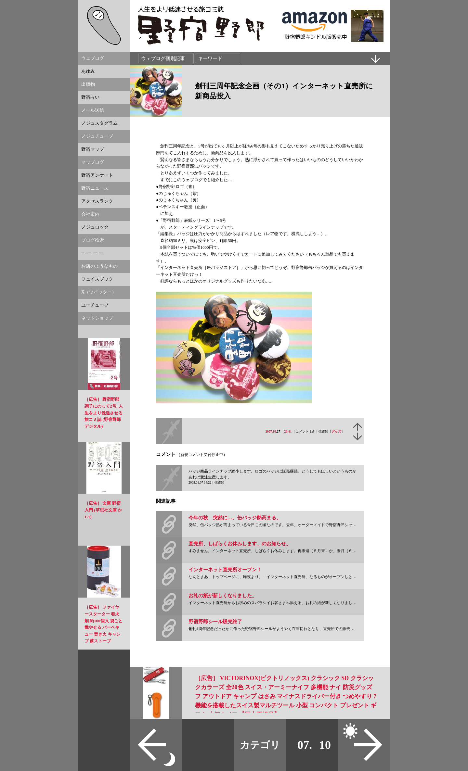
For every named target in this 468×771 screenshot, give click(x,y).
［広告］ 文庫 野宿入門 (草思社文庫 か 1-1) (103, 510)
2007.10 (271, 431)
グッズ (336, 431)
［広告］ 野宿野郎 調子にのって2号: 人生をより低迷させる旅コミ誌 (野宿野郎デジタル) (103, 413)
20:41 (288, 431)
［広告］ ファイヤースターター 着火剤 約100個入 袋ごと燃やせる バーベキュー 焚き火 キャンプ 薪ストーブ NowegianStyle (103, 627)
